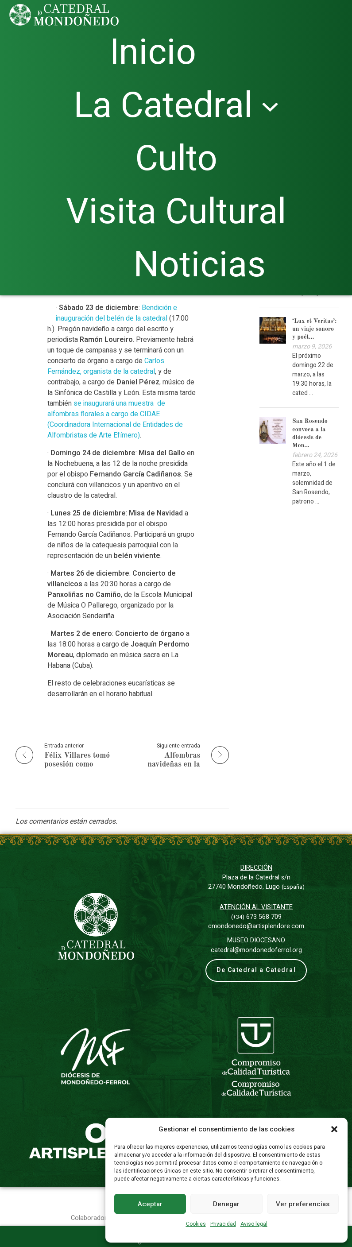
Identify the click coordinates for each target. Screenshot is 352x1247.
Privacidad (223, 1224)
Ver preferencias (302, 1204)
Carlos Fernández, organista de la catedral (105, 366)
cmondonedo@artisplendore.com (256, 926)
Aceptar (150, 1204)
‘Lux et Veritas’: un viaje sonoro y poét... (314, 329)
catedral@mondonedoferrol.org (256, 950)
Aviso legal (253, 1224)
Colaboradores (92, 1210)
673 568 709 (256, 917)
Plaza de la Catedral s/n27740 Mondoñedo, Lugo (256, 882)
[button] (334, 1129)
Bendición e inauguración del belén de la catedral (116, 313)
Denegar (226, 1204)
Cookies (196, 1224)
